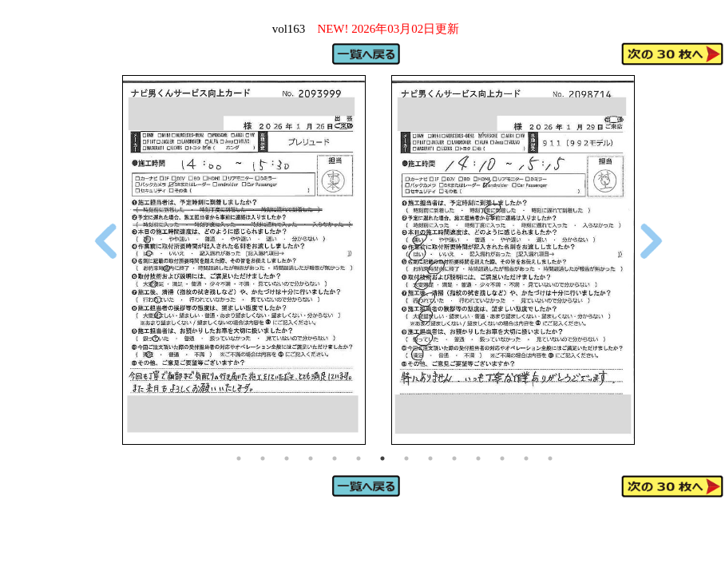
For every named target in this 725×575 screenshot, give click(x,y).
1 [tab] (239, 458)
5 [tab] (335, 458)
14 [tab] (550, 458)
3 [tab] (287, 458)
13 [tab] (526, 458)
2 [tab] (263, 458)
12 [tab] (502, 458)
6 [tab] (358, 458)
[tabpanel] (243, 259)
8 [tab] (406, 458)
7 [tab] (382, 458)
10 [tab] (454, 458)
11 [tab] (478, 458)
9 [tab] (430, 458)
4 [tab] (311, 458)
